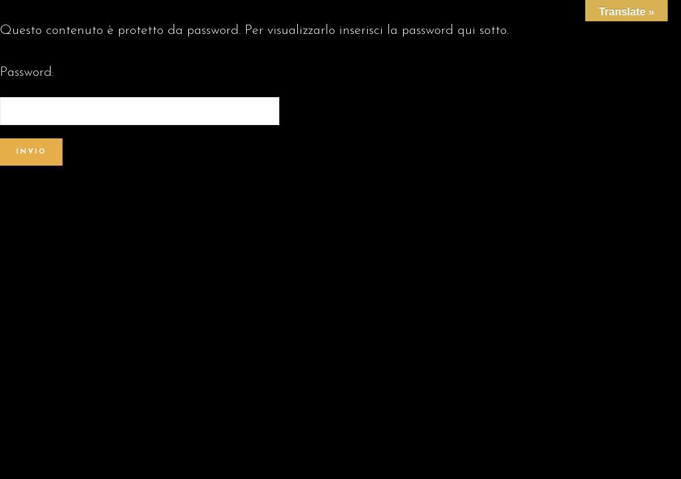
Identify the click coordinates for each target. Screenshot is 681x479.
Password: (139, 95)
